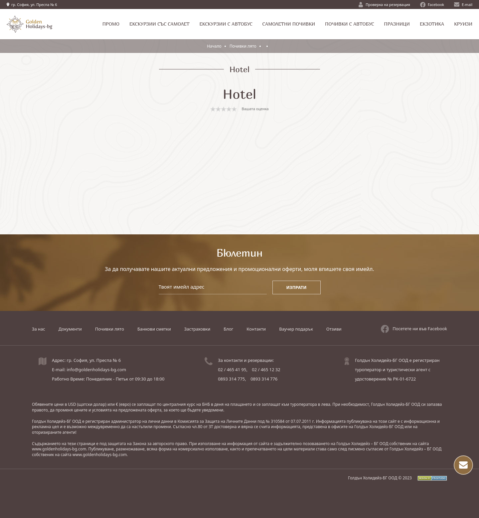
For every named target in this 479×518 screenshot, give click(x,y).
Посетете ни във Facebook (414, 329)
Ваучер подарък (296, 329)
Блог (228, 329)
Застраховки (197, 329)
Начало (214, 46)
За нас (38, 329)
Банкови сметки (154, 329)
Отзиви (334, 329)
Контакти (256, 329)
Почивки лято (243, 46)
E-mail (463, 4)
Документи (70, 329)
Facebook (432, 4)
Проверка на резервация (384, 4)
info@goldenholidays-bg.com (96, 370)
